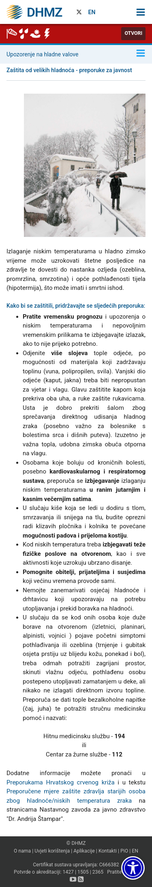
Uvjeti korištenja (52, 851)
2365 (98, 872)
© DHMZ (76, 843)
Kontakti (107, 851)
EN (92, 12)
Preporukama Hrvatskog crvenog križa (60, 782)
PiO (124, 851)
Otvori (133, 33)
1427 (68, 872)
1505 (83, 872)
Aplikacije (84, 851)
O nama (22, 851)
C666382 (109, 865)
